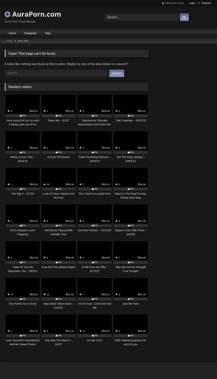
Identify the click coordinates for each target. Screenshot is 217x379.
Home (12, 33)
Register (206, 3)
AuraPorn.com (33, 14)
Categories (30, 33)
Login (192, 3)
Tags (48, 33)
